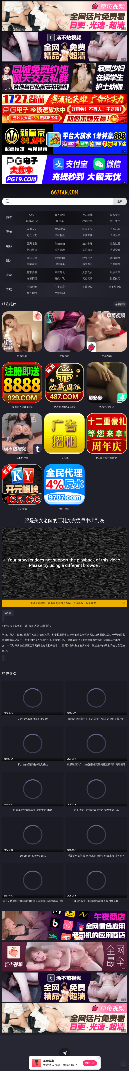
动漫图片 (115, 258)
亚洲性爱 (32, 243)
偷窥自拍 (32, 258)
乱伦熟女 (87, 249)
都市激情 (32, 272)
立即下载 (90, 1063)
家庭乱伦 (60, 272)
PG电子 (32, 214)
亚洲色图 (60, 258)
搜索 (119, 201)
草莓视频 (87, 286)
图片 (9, 260)
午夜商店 (60, 286)
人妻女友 (87, 272)
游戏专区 (115, 214)
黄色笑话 (87, 278)
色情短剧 (60, 292)
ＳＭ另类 (115, 235)
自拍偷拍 (60, 229)
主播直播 (87, 235)
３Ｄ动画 (115, 229)
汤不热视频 (115, 286)
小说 (9, 275)
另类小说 (60, 278)
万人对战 (87, 214)
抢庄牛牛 (115, 221)
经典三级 (60, 249)
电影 (9, 246)
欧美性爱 (115, 243)
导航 (9, 289)
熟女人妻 (32, 235)
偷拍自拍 (60, 243)
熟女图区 (87, 264)
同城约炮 (32, 286)
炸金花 (60, 221)
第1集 (7, 613)
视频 (9, 232)
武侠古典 (115, 272)
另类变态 (115, 249)
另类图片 (115, 264)
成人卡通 (87, 243)
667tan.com (64, 192)
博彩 (9, 217)
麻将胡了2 (32, 221)
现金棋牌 (87, 221)
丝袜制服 (60, 235)
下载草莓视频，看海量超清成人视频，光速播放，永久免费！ (77, 603)
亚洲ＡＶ (32, 229)
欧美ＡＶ (87, 229)
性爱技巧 (115, 278)
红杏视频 (32, 292)
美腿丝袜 (32, 264)
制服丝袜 (32, 249)
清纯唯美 (60, 264)
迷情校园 (32, 278)
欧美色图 (87, 258)
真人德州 (60, 214)
